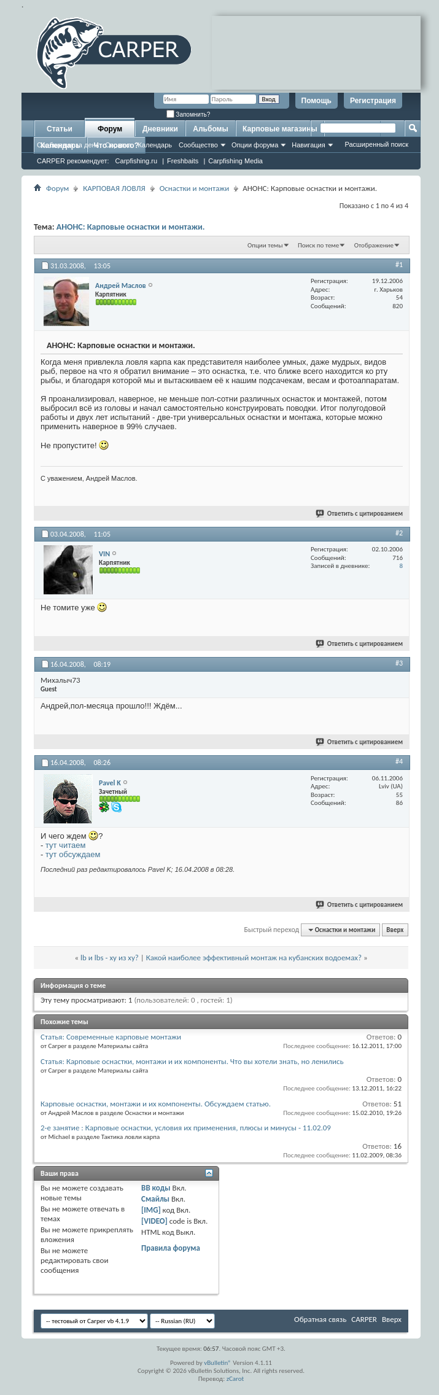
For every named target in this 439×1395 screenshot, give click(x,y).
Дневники (160, 129)
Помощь (316, 100)
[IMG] (151, 1209)
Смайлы (155, 1198)
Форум (110, 129)
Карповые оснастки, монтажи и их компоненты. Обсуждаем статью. (156, 1103)
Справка (118, 145)
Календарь (155, 145)
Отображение (374, 245)
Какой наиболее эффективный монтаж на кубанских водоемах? (254, 957)
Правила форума (170, 1248)
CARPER (364, 1319)
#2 (399, 533)
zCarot (235, 1379)
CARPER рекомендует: (73, 161)
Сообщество (198, 145)
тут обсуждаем (73, 854)
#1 (399, 264)
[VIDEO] (154, 1221)
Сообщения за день (68, 145)
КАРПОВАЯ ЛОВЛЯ (114, 188)
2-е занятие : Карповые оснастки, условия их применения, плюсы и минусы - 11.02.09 (186, 1127)
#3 (399, 663)
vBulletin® (217, 1363)
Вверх (394, 930)
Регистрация (373, 100)
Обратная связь (320, 1319)
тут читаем (65, 845)
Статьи (59, 129)
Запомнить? (188, 114)
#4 (399, 761)
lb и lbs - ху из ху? (109, 957)
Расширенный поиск (376, 144)
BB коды (156, 1187)
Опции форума (254, 145)
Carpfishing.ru (136, 161)
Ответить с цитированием (360, 514)
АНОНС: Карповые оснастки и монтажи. (130, 227)
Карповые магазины (280, 129)
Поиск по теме (318, 245)
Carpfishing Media (235, 161)
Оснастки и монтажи (195, 188)
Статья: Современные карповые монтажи (111, 1036)
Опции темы (265, 245)
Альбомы (210, 129)
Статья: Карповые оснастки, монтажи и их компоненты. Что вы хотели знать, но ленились (192, 1061)
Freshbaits (182, 161)
